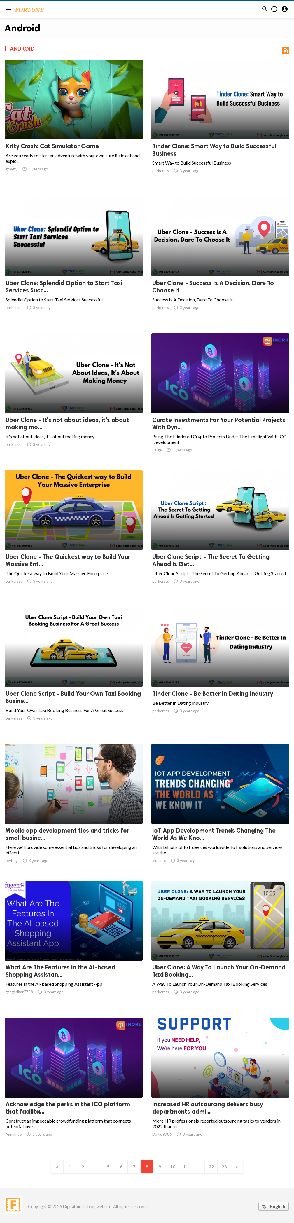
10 (172, 1166)
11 (185, 1166)
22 (211, 1166)
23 (224, 1166)
